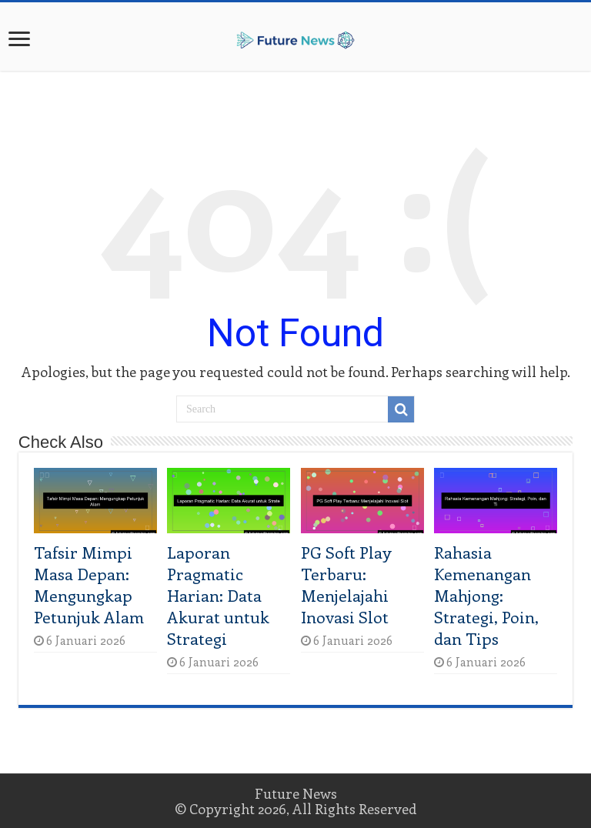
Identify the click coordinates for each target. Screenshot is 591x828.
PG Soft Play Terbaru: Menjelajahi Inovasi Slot (346, 584)
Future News (296, 793)
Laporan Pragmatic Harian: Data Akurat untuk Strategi (218, 595)
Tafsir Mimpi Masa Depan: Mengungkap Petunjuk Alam (89, 584)
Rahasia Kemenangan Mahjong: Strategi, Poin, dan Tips (486, 595)
